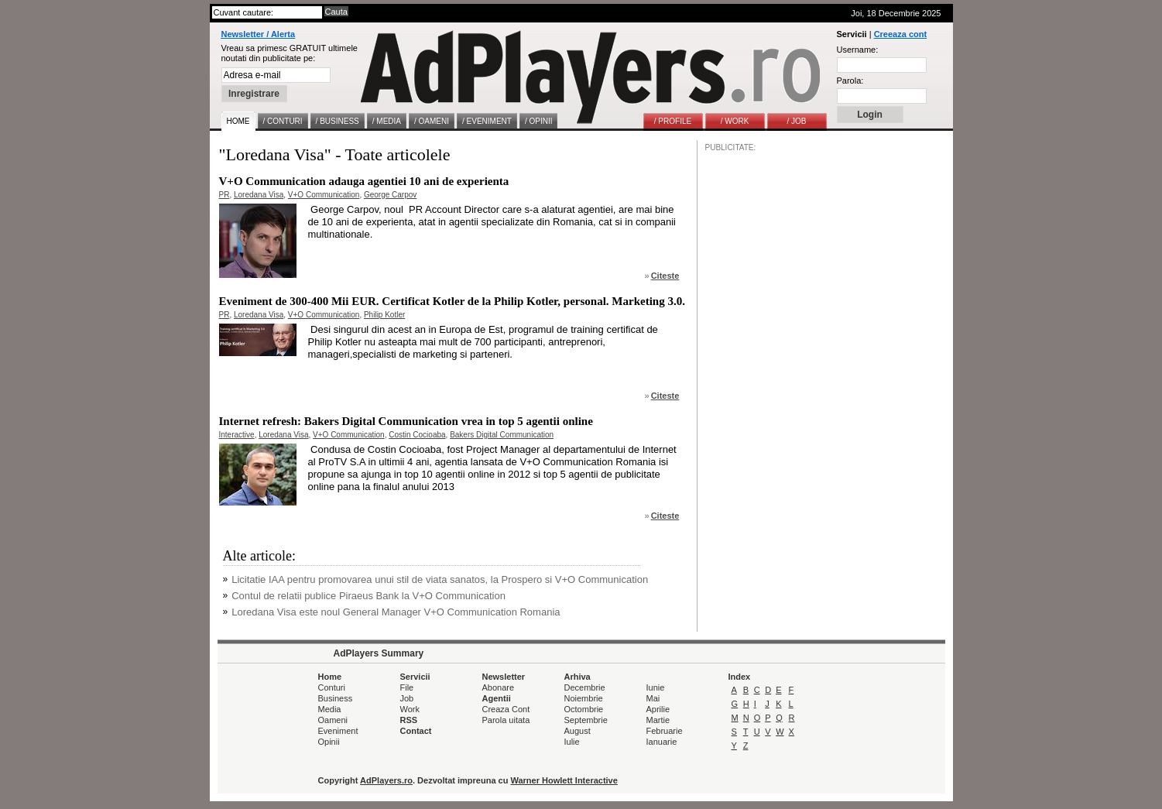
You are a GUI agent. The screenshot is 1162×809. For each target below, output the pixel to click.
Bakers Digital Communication (502, 434)
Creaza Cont (506, 709)
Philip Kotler (384, 314)
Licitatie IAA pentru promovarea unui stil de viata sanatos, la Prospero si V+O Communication (439, 579)
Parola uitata (506, 720)
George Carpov (390, 194)
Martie (658, 720)
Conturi (331, 687)
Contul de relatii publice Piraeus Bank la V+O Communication (368, 596)
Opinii (329, 741)
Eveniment (338, 730)
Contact (416, 730)
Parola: (850, 80)
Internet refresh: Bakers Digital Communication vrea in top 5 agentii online (406, 421)
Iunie (655, 687)
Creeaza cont (900, 34)
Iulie (572, 741)
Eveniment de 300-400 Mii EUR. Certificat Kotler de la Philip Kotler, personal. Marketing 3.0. (452, 301)
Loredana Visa (258, 194)
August (577, 730)
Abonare (498, 687)
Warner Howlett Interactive (564, 780)
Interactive (237, 434)
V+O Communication (324, 194)
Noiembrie (583, 698)
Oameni (333, 720)
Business (335, 698)
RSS (409, 720)
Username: (858, 49)
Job (407, 698)
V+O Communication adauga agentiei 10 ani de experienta (364, 181)
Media (329, 709)
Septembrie (586, 720)
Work (410, 709)
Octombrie (584, 709)
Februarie (664, 730)
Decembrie (584, 687)
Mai (653, 698)
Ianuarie (661, 741)
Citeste (665, 275)
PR (224, 194)
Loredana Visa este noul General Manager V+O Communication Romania (395, 612)
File (407, 687)
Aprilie (658, 709)
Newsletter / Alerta (258, 34)
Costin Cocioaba (417, 434)
